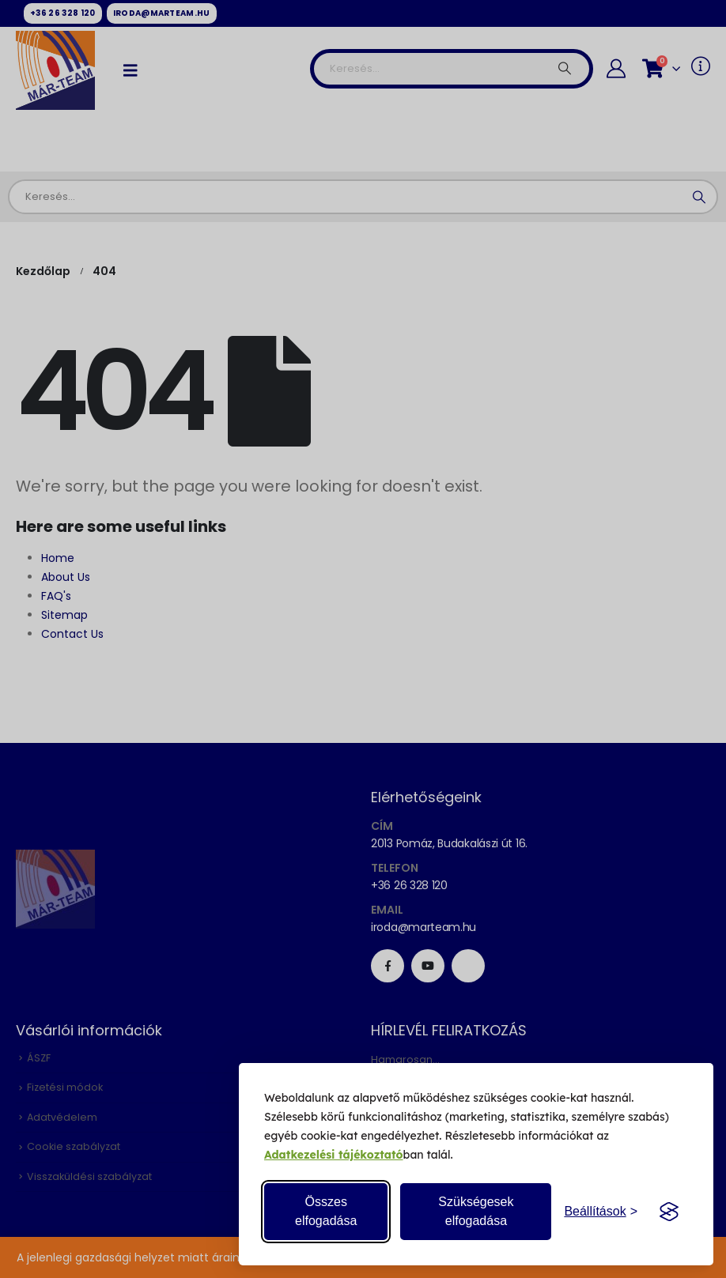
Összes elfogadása (326, 1211)
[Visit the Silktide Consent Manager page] (669, 1212)
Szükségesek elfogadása (475, 1211)
